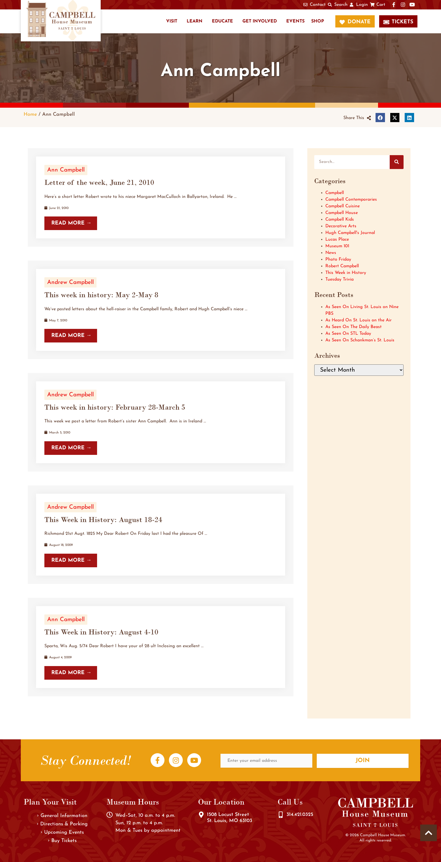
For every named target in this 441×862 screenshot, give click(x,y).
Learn (194, 21)
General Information (62, 815)
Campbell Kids (339, 219)
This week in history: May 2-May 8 (101, 294)
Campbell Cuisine (342, 206)
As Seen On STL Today (348, 333)
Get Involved (259, 21)
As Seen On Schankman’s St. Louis (359, 340)
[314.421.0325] (281, 815)
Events (295, 21)
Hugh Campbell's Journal (350, 233)
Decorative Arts (340, 226)
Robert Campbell (342, 266)
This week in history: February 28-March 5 (114, 407)
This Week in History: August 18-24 (103, 519)
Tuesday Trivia (339, 279)
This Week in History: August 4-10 (101, 632)
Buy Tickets (62, 840)
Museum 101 (337, 246)
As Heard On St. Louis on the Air (358, 320)
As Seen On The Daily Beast (353, 327)
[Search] (397, 162)
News (330, 253)
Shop (317, 21)
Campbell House (341, 213)
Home (30, 114)
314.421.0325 (300, 814)
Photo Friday (338, 259)
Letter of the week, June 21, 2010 (99, 182)
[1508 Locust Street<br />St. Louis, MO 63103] (201, 815)
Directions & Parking (62, 824)
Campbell (334, 193)
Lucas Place (337, 239)
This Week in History (345, 273)
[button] (357, 118)
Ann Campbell (66, 170)
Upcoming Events (62, 832)
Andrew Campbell (70, 282)
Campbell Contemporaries (351, 199)
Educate (222, 21)
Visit (171, 21)
